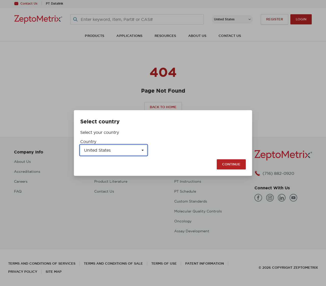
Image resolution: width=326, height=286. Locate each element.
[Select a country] (113, 150)
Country (88, 141)
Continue (231, 164)
